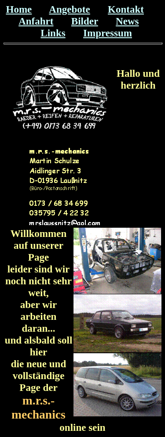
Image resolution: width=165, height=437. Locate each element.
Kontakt (126, 9)
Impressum (107, 33)
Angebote (69, 9)
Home (19, 9)
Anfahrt (35, 21)
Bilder (84, 21)
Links (52, 33)
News (127, 21)
